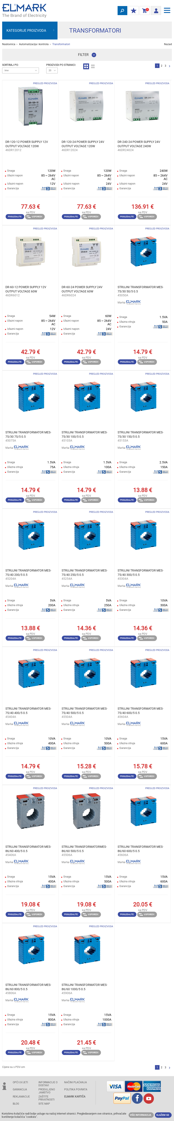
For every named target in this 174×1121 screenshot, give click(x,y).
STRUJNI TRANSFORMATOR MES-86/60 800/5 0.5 (28, 987)
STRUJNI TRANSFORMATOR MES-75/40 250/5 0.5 (84, 572)
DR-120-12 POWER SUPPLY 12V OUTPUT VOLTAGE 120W (26, 144)
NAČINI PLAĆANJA (75, 1082)
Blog (16, 1103)
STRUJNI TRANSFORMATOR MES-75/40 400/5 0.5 (28, 711)
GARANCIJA (20, 1089)
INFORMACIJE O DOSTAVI (47, 1084)
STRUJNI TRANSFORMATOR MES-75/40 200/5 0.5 (28, 572)
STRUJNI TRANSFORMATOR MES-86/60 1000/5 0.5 (84, 987)
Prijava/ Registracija (154, 10)
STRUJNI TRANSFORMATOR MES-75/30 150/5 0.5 (140, 434)
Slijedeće (169, 66)
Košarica (144, 11)
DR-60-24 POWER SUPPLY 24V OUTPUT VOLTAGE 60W (82, 289)
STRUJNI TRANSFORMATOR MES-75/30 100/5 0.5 (84, 434)
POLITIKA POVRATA (75, 1089)
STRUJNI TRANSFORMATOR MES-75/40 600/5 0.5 (140, 711)
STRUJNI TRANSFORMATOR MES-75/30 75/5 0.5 (28, 434)
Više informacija (140, 1115)
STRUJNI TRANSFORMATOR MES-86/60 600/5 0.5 (140, 849)
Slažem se (162, 1115)
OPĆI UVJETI (20, 1082)
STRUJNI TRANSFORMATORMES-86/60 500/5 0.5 (84, 849)
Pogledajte (15, 216)
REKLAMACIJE (21, 1096)
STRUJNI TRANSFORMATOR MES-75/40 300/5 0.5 (140, 572)
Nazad (168, 44)
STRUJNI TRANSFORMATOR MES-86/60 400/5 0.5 (28, 849)
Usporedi (34, 216)
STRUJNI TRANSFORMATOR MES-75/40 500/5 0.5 (84, 711)
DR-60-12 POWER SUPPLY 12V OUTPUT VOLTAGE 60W (25, 289)
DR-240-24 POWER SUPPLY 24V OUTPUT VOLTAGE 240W (139, 144)
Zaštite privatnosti (46, 1098)
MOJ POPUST (132, 11)
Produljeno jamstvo (46, 1091)
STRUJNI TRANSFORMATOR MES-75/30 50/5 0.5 (140, 289)
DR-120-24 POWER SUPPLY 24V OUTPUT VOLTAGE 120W (83, 144)
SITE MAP (44, 1103)
